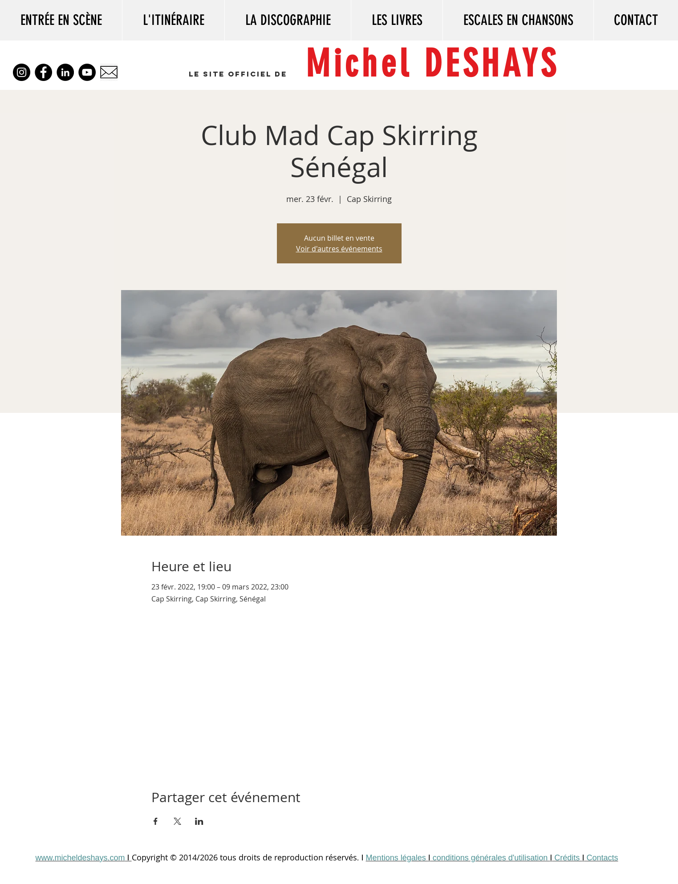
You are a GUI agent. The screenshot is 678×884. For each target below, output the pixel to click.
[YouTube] (87, 72)
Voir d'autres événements (339, 249)
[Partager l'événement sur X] (177, 821)
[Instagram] (21, 72)
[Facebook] (43, 72)
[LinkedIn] (65, 72)
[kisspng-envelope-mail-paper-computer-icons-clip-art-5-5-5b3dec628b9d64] (109, 72)
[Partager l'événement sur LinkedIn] (199, 821)
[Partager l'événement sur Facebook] (155, 821)
